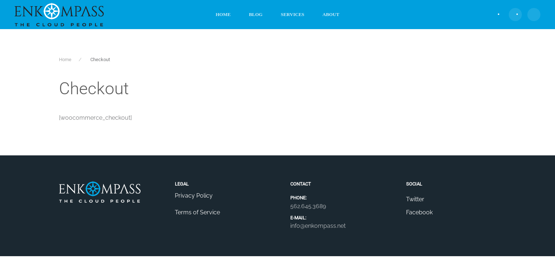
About (331, 14)
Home (223, 14)
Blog (256, 14)
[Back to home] (59, 14)
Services (292, 14)
